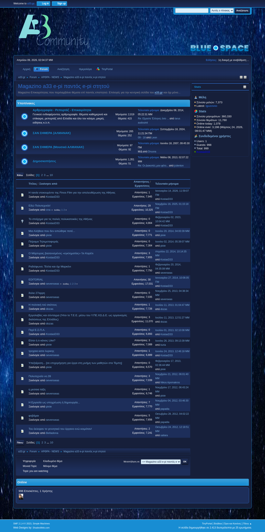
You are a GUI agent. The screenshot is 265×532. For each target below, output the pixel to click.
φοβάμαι (34, 415)
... (47, 175)
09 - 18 (142, 137)
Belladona (52, 433)
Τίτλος (33, 183)
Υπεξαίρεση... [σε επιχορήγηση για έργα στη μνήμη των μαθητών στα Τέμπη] (75, 363)
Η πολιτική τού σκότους (43, 304)
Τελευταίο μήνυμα (168, 183)
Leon (154, 137)
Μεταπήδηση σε (132, 461)
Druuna (152, 151)
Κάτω (20, 175)
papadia (164, 408)
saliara (164, 435)
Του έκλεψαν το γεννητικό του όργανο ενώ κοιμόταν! (60, 428)
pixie (49, 235)
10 (51, 175)
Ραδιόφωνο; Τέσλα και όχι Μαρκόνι (50, 266)
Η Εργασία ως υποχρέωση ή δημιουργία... (54, 402)
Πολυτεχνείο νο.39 (40, 376)
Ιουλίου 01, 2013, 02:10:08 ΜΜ (172, 330)
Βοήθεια (218, 523)
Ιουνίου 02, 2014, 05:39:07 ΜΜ (172, 241)
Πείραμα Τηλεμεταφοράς (43, 241)
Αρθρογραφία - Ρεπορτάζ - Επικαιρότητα (62, 110)
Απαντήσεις (141, 181)
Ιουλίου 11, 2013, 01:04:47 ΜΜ (172, 305)
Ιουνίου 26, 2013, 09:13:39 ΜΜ (172, 340)
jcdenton (179, 165)
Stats (197, 86)
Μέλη (202, 97)
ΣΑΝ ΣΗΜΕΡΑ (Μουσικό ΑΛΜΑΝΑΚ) (58, 147)
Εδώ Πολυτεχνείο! (40, 205)
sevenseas (166, 272)
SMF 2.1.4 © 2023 (22, 523)
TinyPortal (207, 523)
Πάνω (20, 442)
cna (48, 209)
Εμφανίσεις (142, 185)
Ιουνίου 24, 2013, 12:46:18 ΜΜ (172, 351)
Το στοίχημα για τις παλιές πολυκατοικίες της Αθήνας (60, 219)
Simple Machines (41, 523)
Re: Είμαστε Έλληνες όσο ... (153, 118)
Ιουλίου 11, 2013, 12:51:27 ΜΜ (172, 317)
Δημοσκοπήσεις (44, 161)
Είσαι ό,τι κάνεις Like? (42, 340)
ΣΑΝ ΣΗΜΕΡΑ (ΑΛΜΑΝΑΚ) (52, 133)
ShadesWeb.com (41, 527)
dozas (49, 308)
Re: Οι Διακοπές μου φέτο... (153, 165)
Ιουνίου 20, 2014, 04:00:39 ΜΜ (172, 231)
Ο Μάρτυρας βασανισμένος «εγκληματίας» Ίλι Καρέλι (61, 253)
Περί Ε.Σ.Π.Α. (37, 329)
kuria (163, 344)
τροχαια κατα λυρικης (41, 351)
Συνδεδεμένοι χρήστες (215, 136)
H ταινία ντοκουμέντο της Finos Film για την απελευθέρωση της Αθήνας (72, 192)
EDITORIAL (36, 279)
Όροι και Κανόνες (232, 523)
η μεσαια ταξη (37, 389)
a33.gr (159, 92)
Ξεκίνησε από (48, 183)
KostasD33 (203, 151)
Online (22, 482)
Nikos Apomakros (170, 382)
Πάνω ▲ (247, 523)
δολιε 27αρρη (37, 292)
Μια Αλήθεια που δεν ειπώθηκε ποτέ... (52, 231)
